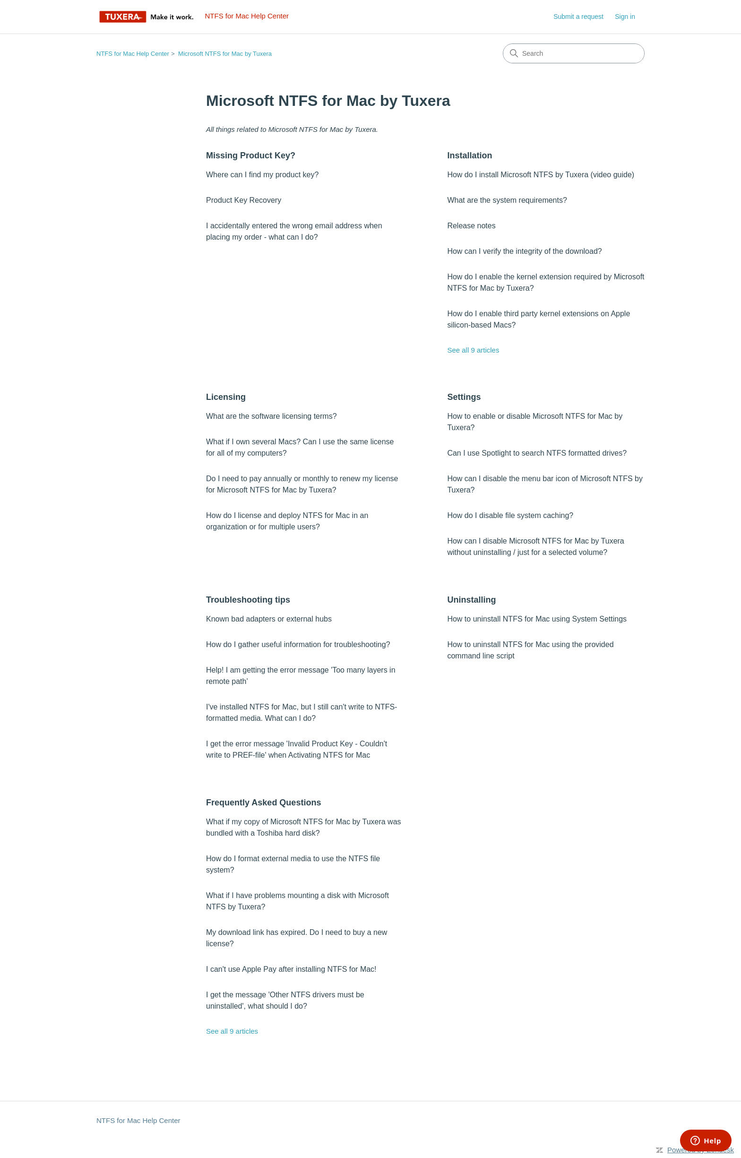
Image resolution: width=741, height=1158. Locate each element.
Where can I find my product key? (262, 175)
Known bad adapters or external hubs (269, 619)
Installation (469, 155)
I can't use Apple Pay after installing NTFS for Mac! (291, 969)
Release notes (471, 226)
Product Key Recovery (243, 200)
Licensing (226, 397)
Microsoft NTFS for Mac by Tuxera (225, 53)
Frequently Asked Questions (263, 802)
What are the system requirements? (507, 200)
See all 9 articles (473, 350)
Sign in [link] (625, 16)
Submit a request (578, 16)
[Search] (573, 53)
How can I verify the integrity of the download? (524, 251)
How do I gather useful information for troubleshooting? (298, 644)
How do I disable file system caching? (510, 515)
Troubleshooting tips (248, 600)
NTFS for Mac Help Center (132, 53)
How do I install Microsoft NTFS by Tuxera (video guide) (540, 175)
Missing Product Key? (250, 155)
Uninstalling (471, 600)
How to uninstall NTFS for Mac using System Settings (537, 619)
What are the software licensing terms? (271, 416)
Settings (464, 397)
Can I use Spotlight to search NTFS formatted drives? (537, 453)
